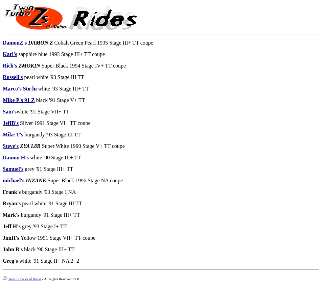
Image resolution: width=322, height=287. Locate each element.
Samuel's (13, 169)
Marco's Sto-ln (20, 89)
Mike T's (13, 134)
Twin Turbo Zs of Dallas (24, 279)
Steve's (11, 146)
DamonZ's (15, 43)
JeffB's (11, 123)
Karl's (10, 54)
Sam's (10, 111)
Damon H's (16, 157)
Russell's (13, 77)
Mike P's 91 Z (19, 100)
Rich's (10, 66)
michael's (13, 180)
